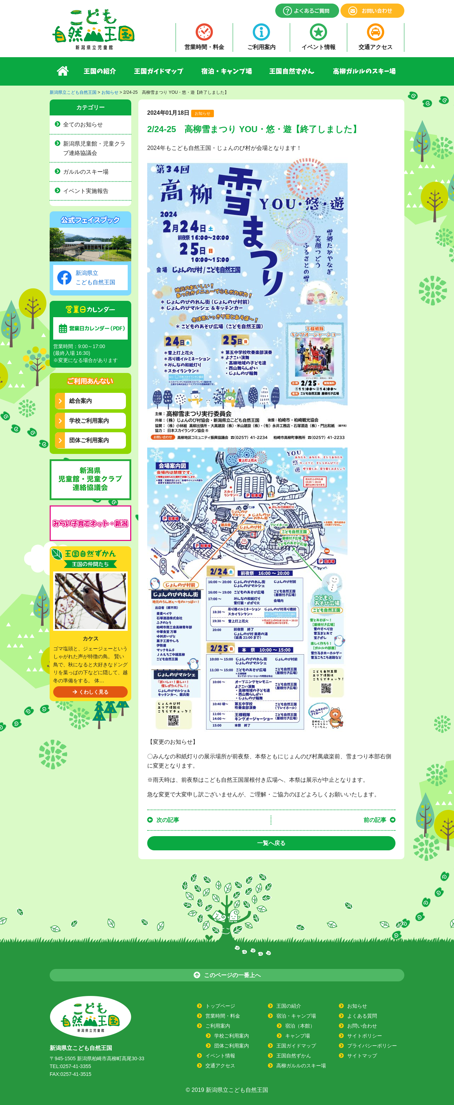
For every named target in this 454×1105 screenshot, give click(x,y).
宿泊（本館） (300, 1026)
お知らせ (202, 113)
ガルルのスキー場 (86, 172)
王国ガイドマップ (159, 71)
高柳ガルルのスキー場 (364, 71)
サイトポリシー (364, 1036)
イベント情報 (318, 47)
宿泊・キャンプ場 (227, 71)
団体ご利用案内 (84, 440)
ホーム (63, 71)
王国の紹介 (100, 71)
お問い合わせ (362, 1026)
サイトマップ (362, 1055)
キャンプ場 (297, 1036)
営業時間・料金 (204, 47)
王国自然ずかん (292, 71)
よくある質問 (362, 1016)
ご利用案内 (261, 47)
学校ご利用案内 (84, 421)
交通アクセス (376, 47)
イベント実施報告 (86, 191)
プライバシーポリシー (372, 1046)
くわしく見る (91, 692)
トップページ (220, 1006)
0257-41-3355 (75, 1066)
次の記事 (167, 820)
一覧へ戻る (271, 843)
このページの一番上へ (227, 974)
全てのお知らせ (83, 124)
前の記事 (375, 820)
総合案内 (75, 401)
